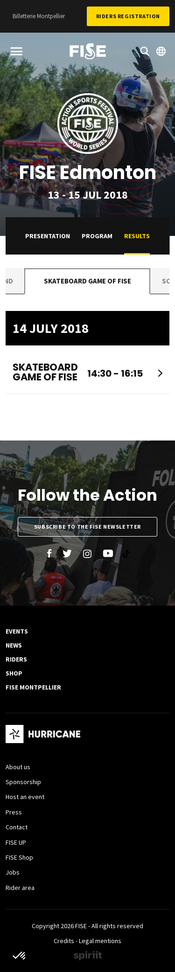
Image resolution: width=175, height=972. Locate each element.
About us (18, 767)
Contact (17, 827)
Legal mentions (100, 941)
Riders (16, 659)
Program (97, 236)
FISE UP (16, 842)
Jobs (13, 872)
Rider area (20, 887)
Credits (64, 941)
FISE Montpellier (33, 687)
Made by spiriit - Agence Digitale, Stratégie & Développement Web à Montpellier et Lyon (88, 955)
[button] (19, 956)
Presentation (47, 236)
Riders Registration (128, 16)
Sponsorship (23, 782)
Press (14, 812)
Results (137, 236)
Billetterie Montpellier (39, 16)
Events (17, 631)
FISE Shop (19, 857)
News (14, 645)
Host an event (25, 797)
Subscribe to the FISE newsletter (87, 526)
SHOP (14, 673)
